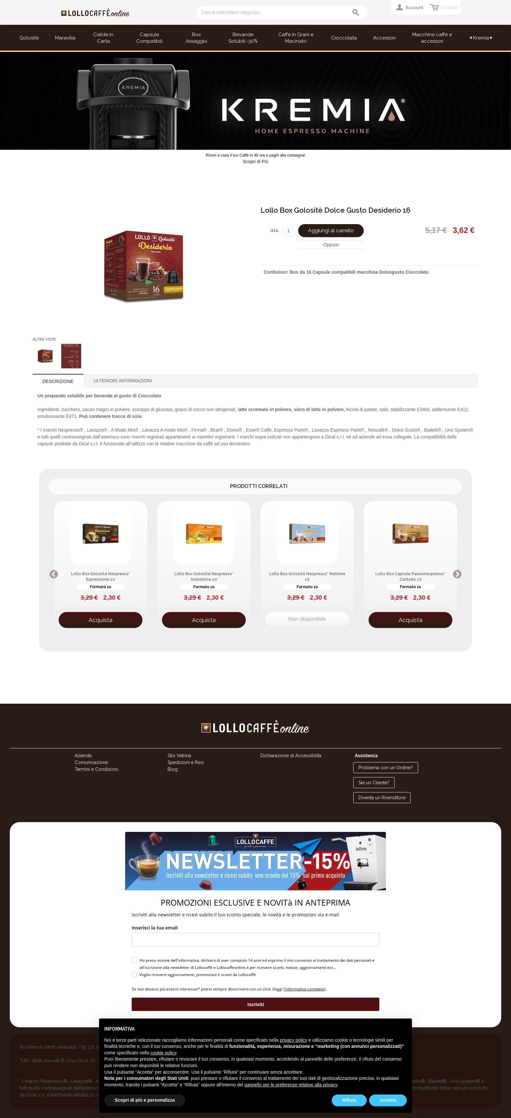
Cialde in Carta (103, 38)
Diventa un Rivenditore (381, 797)
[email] (255, 940)
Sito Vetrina (179, 755)
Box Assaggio (196, 38)
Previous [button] (54, 574)
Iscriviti (255, 1004)
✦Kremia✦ (481, 38)
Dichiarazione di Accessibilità (290, 755)
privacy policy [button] (293, 1040)
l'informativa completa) (305, 989)
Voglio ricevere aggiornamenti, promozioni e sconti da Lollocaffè (197, 974)
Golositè (29, 38)
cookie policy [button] (163, 1052)
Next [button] (457, 574)
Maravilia (65, 38)
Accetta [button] (388, 1100)
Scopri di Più (256, 161)
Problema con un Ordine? (385, 767)
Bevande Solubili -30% (243, 38)
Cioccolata (344, 38)
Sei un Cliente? (373, 782)
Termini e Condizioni (96, 769)
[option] (100, 571)
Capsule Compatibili (149, 38)
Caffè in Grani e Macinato (296, 38)
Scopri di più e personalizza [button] (145, 1100)
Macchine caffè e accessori (432, 38)
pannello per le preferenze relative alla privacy (291, 1084)
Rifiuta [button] (349, 1100)
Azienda (83, 755)
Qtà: (274, 230)
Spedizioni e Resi (186, 762)
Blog (173, 769)
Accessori (384, 38)
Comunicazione (91, 762)
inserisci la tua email (155, 928)
